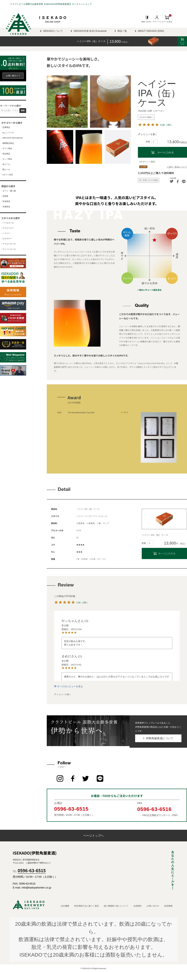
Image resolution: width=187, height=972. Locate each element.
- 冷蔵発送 (5, 207)
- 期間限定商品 (7, 143)
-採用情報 (167, 905)
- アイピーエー (7, 228)
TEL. (29, 870)
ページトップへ (93, 834)
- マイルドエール (8, 244)
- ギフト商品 (6, 148)
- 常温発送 (5, 201)
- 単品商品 (5, 154)
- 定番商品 (5, 127)
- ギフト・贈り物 (8, 191)
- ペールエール (7, 223)
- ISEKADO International (12, 138)
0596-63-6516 (154, 808)
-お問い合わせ (152, 905)
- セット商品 (6, 159)
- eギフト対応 (7, 175)
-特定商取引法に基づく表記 (86, 905)
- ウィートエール (8, 249)
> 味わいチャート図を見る (149, 289)
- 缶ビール (5, 164)
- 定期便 (4, 196)
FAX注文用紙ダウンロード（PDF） (161, 814)
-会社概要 (64, 905)
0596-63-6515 (71, 808)
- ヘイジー (5, 233)
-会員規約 (137, 905)
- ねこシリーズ (7, 133)
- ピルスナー (6, 239)
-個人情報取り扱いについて (115, 905)
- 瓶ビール (5, 169)
